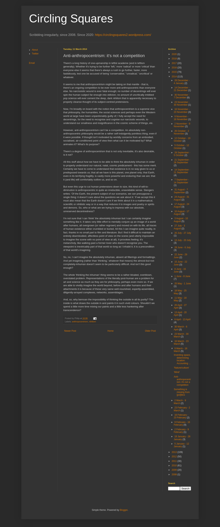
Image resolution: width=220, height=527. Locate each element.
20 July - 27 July (182, 233)
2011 (174, 461)
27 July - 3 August (179, 227)
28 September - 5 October (182, 154)
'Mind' (177, 372)
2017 (174, 63)
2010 (174, 465)
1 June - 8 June (182, 276)
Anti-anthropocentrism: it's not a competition (182, 380)
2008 (174, 474)
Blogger (124, 510)
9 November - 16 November (181, 117)
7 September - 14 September (181, 181)
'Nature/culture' (181, 367)
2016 (174, 67)
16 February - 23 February (181, 416)
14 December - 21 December (181, 89)
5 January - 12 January (181, 445)
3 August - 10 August (181, 219)
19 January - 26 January (182, 438)
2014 (174, 76)
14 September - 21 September (182, 171)
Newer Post (70, 331)
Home (111, 331)
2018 (174, 58)
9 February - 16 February (182, 423)
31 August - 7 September (181, 191)
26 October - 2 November (181, 132)
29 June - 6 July (182, 247)
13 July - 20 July (182, 240)
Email (32, 63)
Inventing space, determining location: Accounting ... (182, 359)
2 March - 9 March (180, 401)
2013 (174, 452)
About (35, 49)
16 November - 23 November (181, 110)
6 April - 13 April (182, 319)
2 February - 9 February (181, 430)
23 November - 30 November (181, 103)
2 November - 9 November (182, 125)
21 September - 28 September (182, 161)
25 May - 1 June (182, 283)
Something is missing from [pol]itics (182, 392)
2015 (174, 72)
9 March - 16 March (180, 349)
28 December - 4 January (181, 81)
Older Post (150, 331)
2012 (174, 456)
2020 (174, 54)
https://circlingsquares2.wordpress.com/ (123, 35)
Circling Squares (71, 18)
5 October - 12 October (181, 146)
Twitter (35, 53)
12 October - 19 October (182, 139)
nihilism (92, 321)
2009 (174, 470)
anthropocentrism (80, 321)
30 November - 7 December (181, 96)
